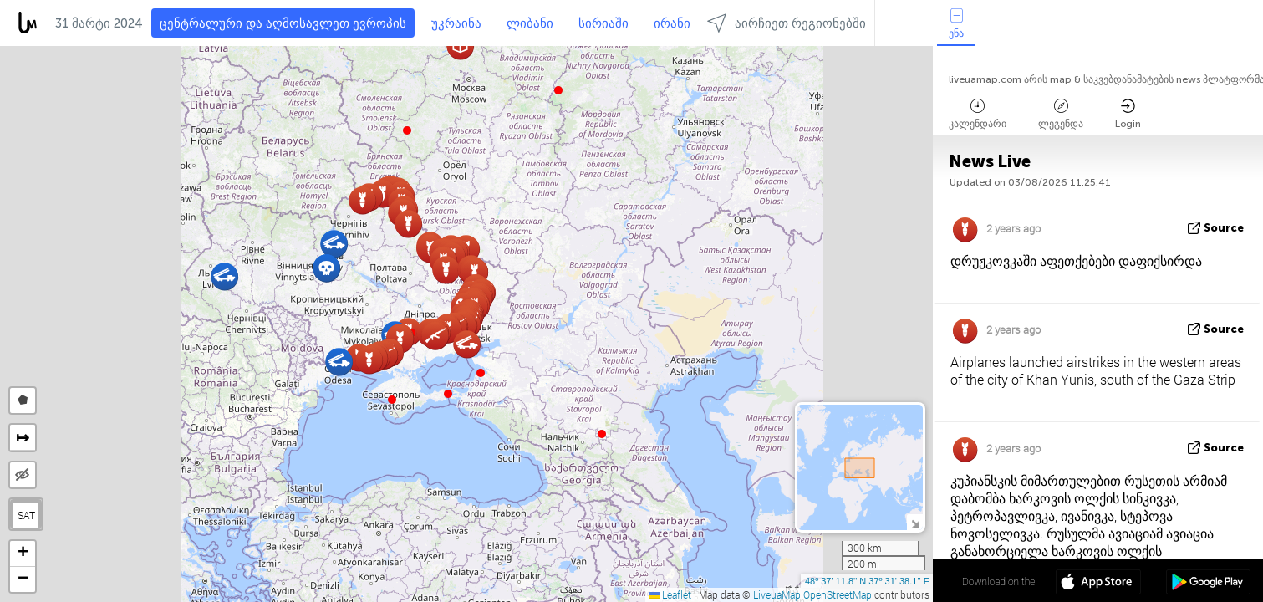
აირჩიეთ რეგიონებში (786, 23)
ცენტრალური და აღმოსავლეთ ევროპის (283, 23)
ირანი (672, 23)
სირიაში (603, 23)
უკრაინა (456, 23)
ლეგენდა (1060, 114)
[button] (448, 394)
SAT (26, 515)
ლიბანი (530, 23)
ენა (956, 23)
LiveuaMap (777, 594)
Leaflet (670, 594)
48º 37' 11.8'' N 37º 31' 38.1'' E (867, 581)
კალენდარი (977, 114)
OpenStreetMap (837, 594)
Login (1128, 114)
